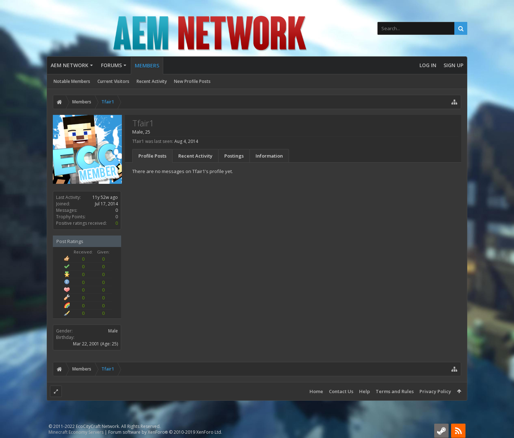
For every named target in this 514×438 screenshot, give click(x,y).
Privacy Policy (435, 391)
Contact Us (341, 391)
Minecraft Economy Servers (76, 432)
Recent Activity (152, 81)
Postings (234, 156)
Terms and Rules (395, 391)
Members (147, 65)
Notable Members (72, 81)
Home (316, 391)
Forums (111, 65)
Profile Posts (152, 156)
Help (364, 391)
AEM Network (69, 65)
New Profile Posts (192, 81)
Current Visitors (113, 81)
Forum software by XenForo (165, 432)
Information (269, 156)
